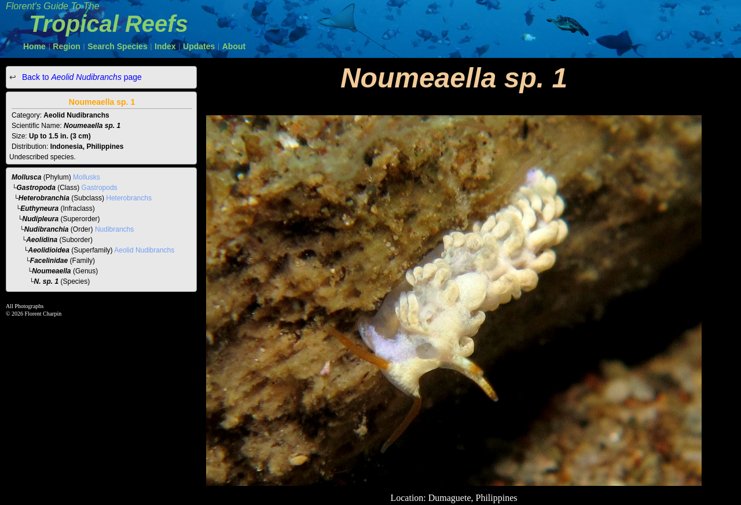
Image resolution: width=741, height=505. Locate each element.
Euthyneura (39, 208)
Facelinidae (49, 261)
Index (165, 46)
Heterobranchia (44, 198)
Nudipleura (41, 219)
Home (34, 46)
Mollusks (86, 177)
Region (66, 46)
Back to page (81, 77)
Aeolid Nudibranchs (144, 250)
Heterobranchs (129, 198)
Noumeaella (51, 271)
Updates (199, 46)
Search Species (117, 46)
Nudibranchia (46, 229)
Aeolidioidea (48, 250)
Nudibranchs (114, 229)
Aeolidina (41, 240)
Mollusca (26, 177)
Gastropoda (36, 188)
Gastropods (100, 188)
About (233, 46)
